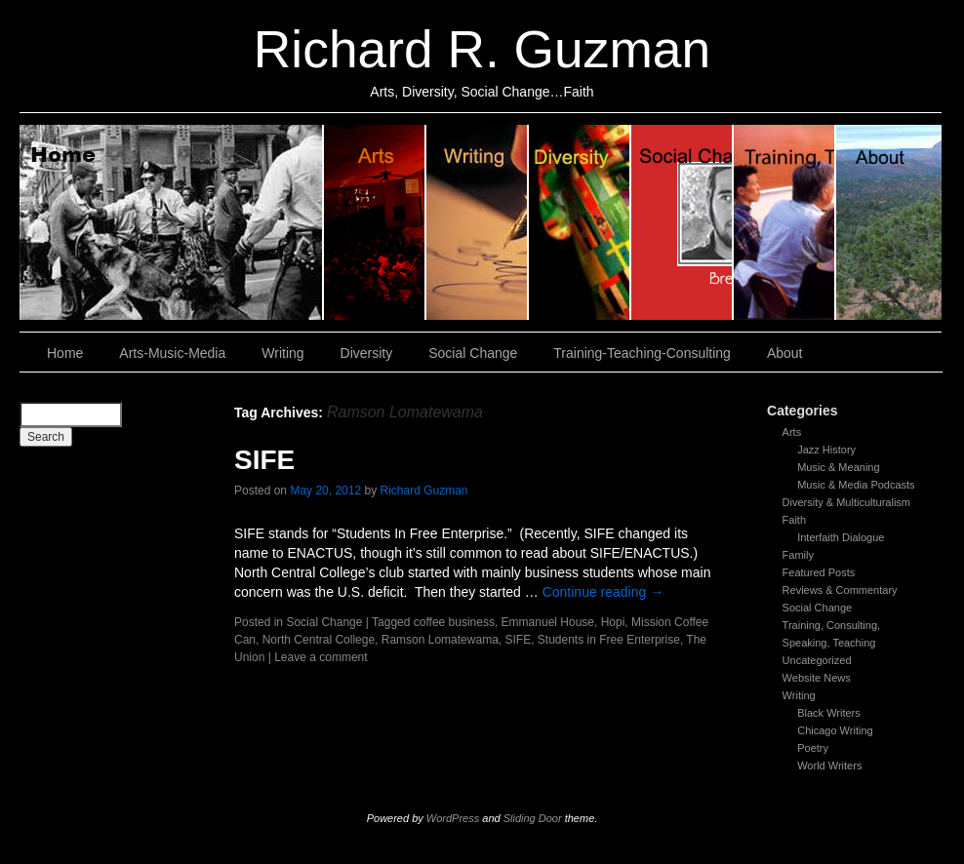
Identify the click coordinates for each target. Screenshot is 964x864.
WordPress (452, 818)
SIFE (264, 460)
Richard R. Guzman (482, 49)
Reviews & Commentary (840, 590)
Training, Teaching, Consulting (785, 222)
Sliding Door (532, 818)
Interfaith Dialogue (840, 537)
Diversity (580, 222)
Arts (792, 432)
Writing (477, 222)
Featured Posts (819, 572)
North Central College (318, 640)
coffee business (454, 622)
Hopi (613, 622)
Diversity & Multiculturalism (846, 502)
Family (798, 555)
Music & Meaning (838, 467)
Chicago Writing (834, 730)
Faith (794, 520)
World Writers (829, 765)
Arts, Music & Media (375, 222)
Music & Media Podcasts (855, 485)
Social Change (682, 222)
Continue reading (603, 592)
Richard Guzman (423, 490)
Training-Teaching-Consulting (642, 353)
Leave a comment (320, 657)
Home (172, 222)
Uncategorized (817, 660)
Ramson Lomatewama (440, 640)
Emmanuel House (548, 622)
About (889, 222)
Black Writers (829, 713)
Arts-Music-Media (172, 353)
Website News (817, 678)
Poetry (812, 748)
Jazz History (826, 449)
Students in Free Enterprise (609, 640)
